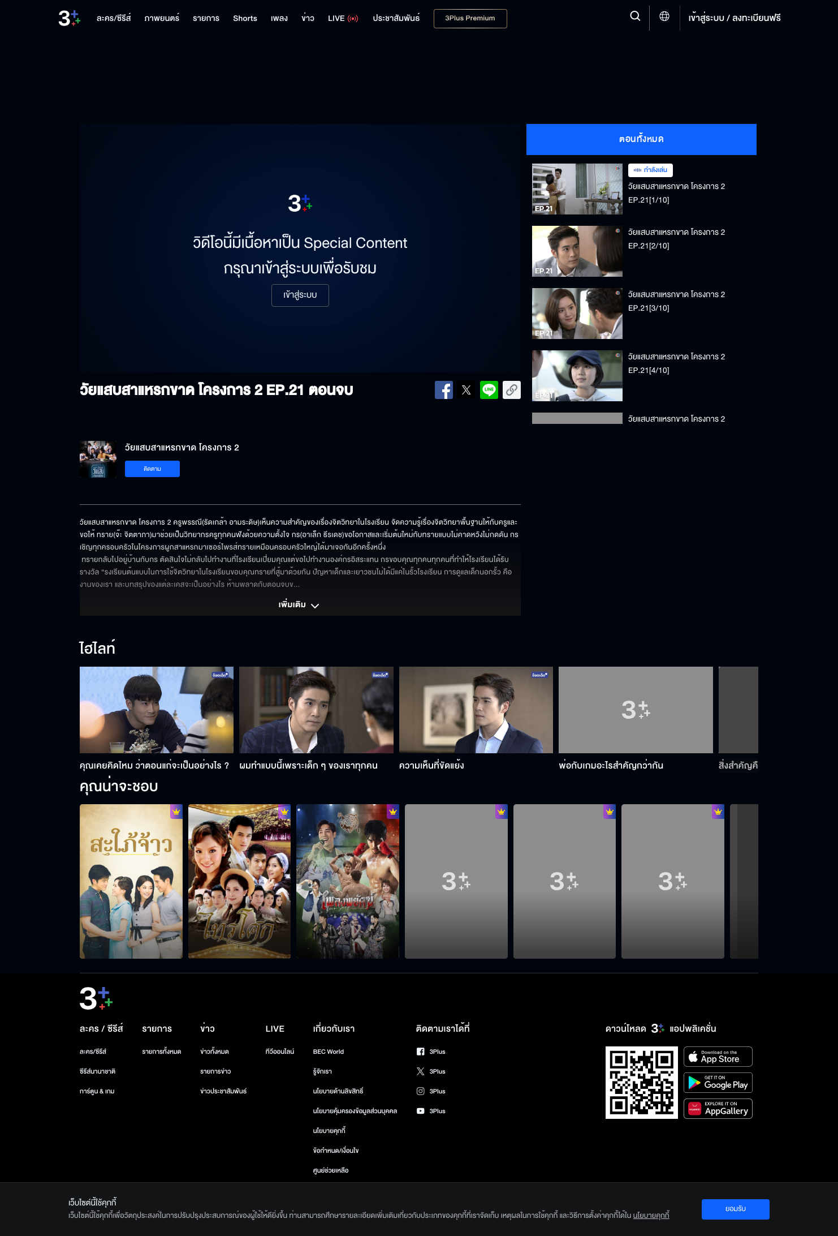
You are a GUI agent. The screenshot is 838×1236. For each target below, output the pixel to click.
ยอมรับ (735, 1208)
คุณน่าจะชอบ (119, 787)
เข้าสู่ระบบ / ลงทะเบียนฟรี (735, 18)
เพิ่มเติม (300, 606)
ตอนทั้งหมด (641, 139)
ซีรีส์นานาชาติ (97, 1071)
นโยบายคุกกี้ (329, 1131)
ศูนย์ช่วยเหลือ (331, 1170)
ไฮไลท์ (97, 649)
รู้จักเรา (322, 1071)
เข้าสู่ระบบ (300, 295)
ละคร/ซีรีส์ (93, 1051)
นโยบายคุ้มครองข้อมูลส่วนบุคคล (355, 1111)
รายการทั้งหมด (161, 1051)
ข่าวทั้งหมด (214, 1051)
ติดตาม (152, 469)
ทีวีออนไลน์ (280, 1051)
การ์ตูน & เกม (97, 1091)
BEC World (328, 1051)
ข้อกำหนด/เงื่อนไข (336, 1150)
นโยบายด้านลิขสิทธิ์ (338, 1091)
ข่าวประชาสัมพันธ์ (223, 1091)
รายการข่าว (215, 1071)
